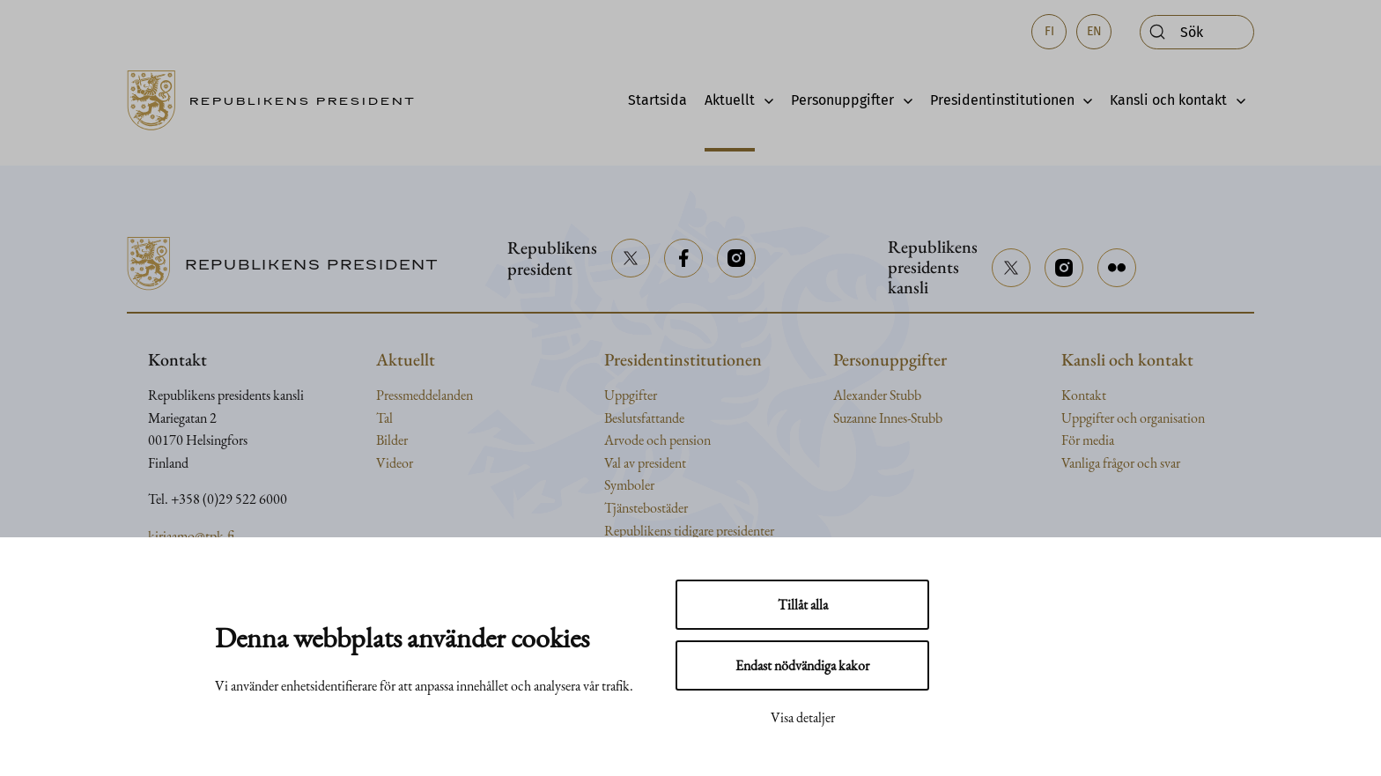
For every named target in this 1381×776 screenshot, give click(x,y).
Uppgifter (630, 395)
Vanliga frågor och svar (1120, 463)
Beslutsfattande (644, 418)
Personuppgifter (842, 100)
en (1094, 31)
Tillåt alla (803, 604)
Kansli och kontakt (1168, 100)
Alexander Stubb (877, 395)
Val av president (645, 463)
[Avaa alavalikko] (764, 100)
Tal (384, 418)
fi (1049, 31)
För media (1087, 440)
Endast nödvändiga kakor (802, 665)
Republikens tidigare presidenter (689, 530)
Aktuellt (730, 100)
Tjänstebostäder (646, 508)
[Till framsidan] (277, 100)
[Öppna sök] (1197, 32)
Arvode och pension (657, 440)
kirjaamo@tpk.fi (191, 536)
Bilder (392, 440)
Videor (394, 463)
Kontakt (1083, 395)
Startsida (657, 100)
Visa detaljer (803, 717)
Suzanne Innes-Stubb (887, 418)
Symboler (629, 485)
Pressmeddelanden (424, 395)
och (1128, 418)
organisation (1172, 418)
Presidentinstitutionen (1002, 100)
